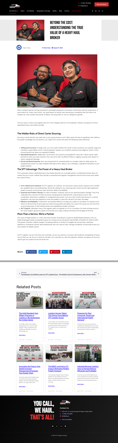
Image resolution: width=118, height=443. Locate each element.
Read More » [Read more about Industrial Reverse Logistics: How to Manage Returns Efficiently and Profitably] (80, 384)
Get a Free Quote (100, 4)
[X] (99, 11)
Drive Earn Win (76, 11)
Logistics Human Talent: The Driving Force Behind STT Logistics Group (58, 315)
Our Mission (30, 11)
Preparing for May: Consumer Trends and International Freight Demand (85, 316)
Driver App (12, 13)
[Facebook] (92, 11)
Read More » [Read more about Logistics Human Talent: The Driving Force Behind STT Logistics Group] (51, 333)
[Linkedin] (96, 11)
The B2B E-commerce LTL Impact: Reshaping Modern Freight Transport (58, 368)
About (22, 11)
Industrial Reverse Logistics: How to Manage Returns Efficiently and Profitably (88, 368)
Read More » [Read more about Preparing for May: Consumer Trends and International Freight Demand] (80, 333)
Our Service (13, 11)
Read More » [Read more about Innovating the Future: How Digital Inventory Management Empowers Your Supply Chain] (22, 386)
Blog (60, 11)
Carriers (66, 11)
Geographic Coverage (43, 11)
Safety (55, 11)
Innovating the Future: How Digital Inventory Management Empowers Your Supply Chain (29, 369)
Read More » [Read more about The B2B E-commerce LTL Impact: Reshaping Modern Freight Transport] (51, 386)
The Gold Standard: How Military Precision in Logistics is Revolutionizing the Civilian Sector (29, 316)
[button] (31, 252)
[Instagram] (102, 11)
